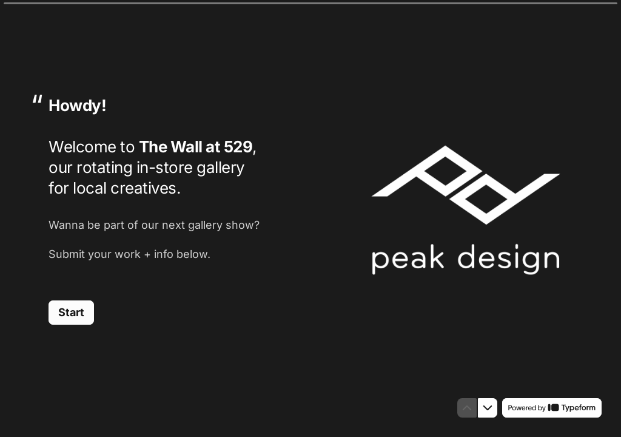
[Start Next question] (71, 312)
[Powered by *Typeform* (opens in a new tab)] (552, 408)
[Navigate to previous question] (467, 408)
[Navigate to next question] (487, 408)
